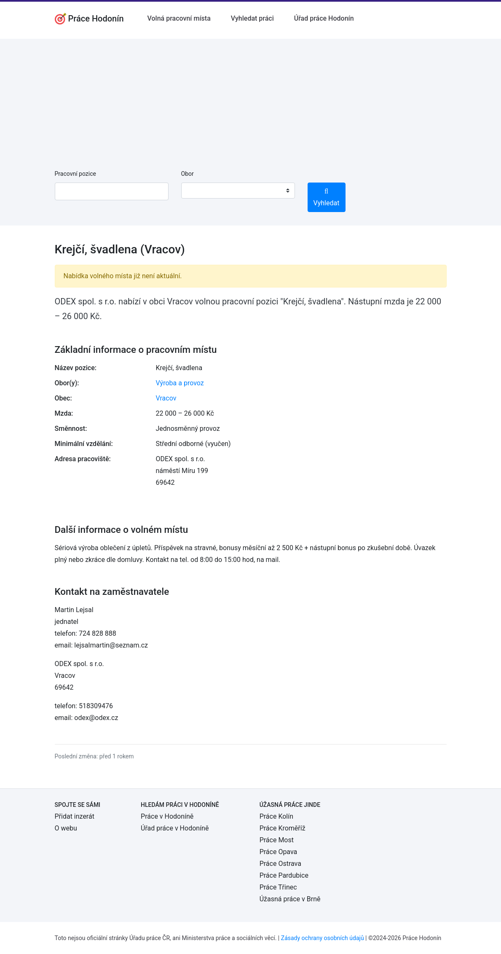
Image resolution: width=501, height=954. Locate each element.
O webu (66, 828)
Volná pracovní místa (179, 18)
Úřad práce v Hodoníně (175, 828)
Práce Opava (278, 852)
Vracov (166, 398)
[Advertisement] (250, 98)
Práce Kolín (276, 816)
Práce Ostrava (280, 864)
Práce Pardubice (284, 875)
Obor (187, 173)
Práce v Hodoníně (167, 816)
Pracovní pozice (75, 173)
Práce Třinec (278, 887)
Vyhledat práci (252, 18)
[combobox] (238, 191)
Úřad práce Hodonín (324, 18)
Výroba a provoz (180, 383)
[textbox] (198, 191)
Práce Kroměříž (282, 828)
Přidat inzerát (74, 816)
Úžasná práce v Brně (290, 899)
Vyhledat (326, 197)
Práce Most (277, 840)
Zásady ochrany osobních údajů (322, 938)
